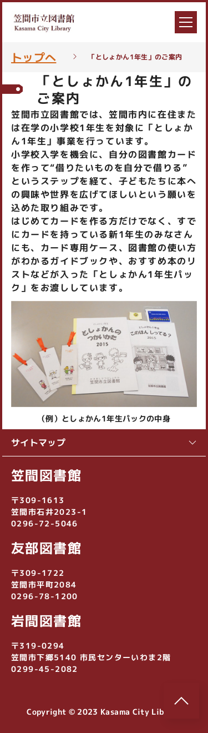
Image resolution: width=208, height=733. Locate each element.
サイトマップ (104, 442)
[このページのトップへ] (181, 701)
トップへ (33, 57)
